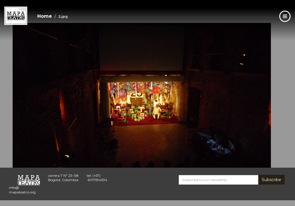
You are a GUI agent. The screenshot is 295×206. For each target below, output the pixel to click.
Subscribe (271, 179)
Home (44, 16)
